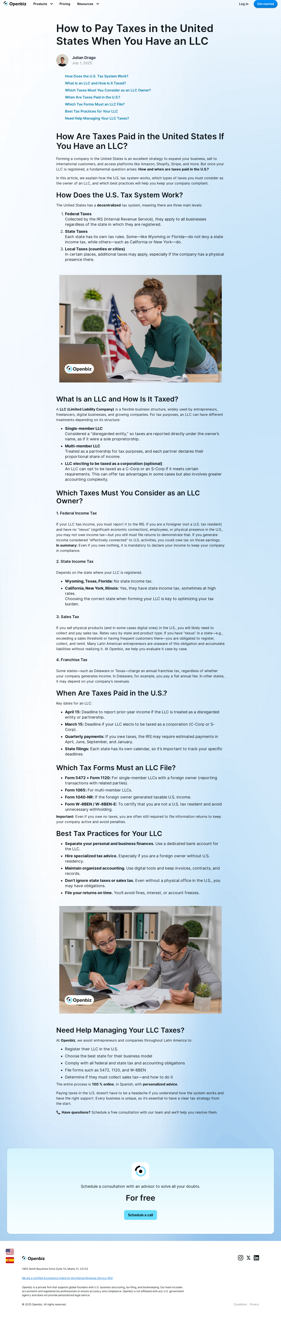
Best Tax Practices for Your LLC (91, 111)
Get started (265, 4)
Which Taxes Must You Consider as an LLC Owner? (108, 90)
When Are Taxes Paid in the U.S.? (92, 97)
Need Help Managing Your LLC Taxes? (97, 118)
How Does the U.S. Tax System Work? (96, 76)
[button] (43, 4)
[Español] (10, 1260)
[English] (10, 1251)
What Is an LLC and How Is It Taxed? (95, 83)
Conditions (240, 1304)
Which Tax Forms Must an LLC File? (95, 104)
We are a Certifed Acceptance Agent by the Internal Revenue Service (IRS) (67, 1278)
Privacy (254, 1304)
